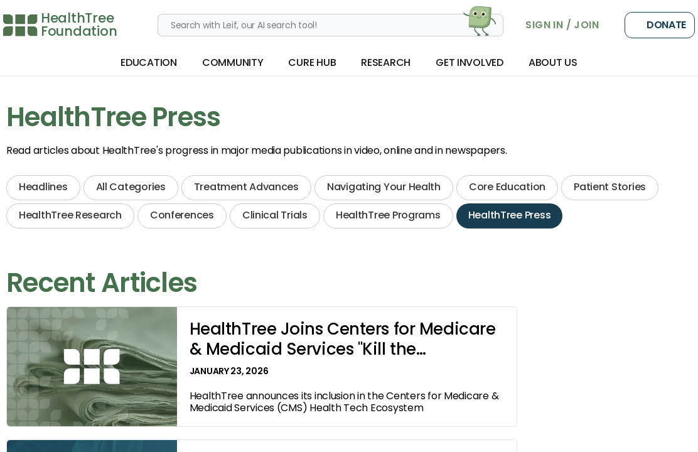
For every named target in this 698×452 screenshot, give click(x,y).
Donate (659, 25)
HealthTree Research (70, 215)
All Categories (131, 187)
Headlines (43, 187)
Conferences (182, 215)
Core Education (507, 187)
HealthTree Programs (388, 215)
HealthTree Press (509, 215)
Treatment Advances (246, 187)
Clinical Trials (275, 215)
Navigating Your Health (384, 187)
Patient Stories (610, 187)
